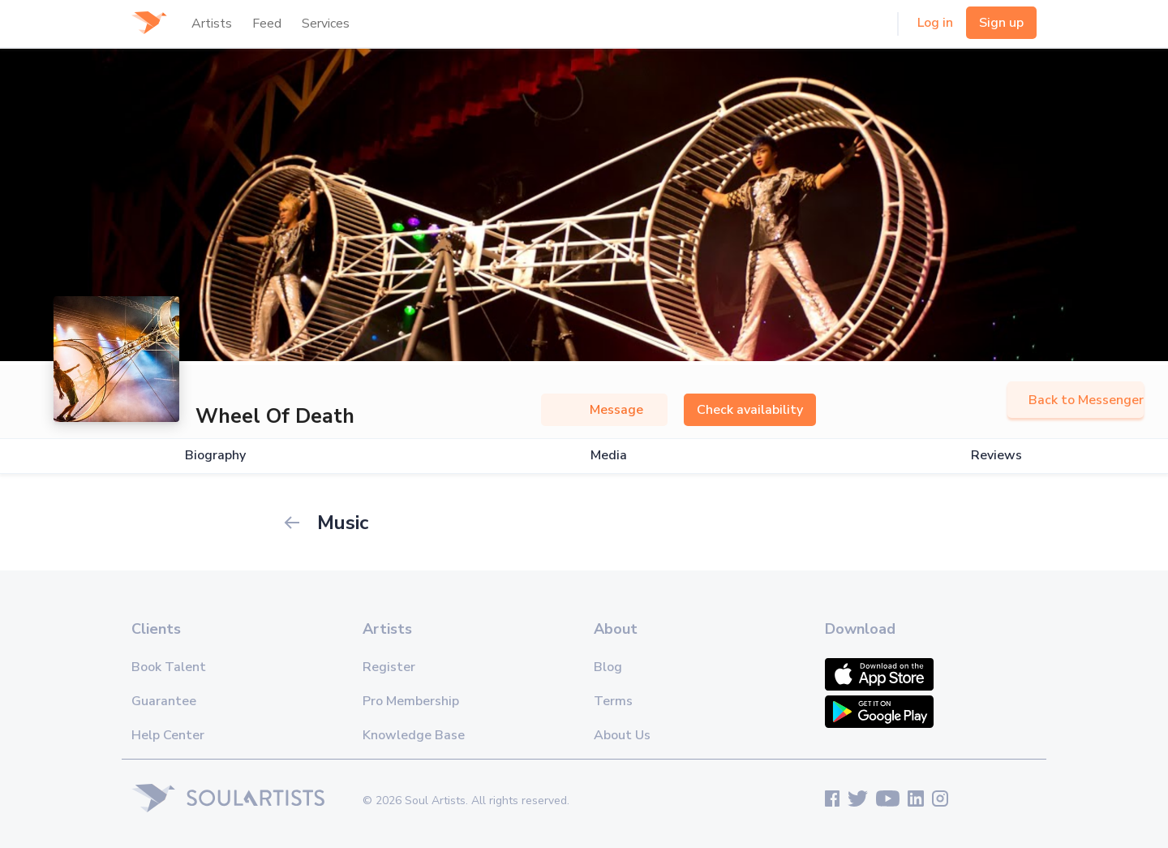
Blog (608, 667)
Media (608, 455)
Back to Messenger (1075, 400)
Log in (935, 23)
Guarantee (163, 701)
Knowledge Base (414, 735)
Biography (215, 455)
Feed (266, 23)
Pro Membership (411, 701)
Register (389, 667)
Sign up (1001, 23)
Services (326, 23)
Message (604, 410)
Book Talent (168, 667)
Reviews (996, 455)
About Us (622, 735)
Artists (211, 23)
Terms (613, 701)
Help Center (167, 735)
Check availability (750, 410)
